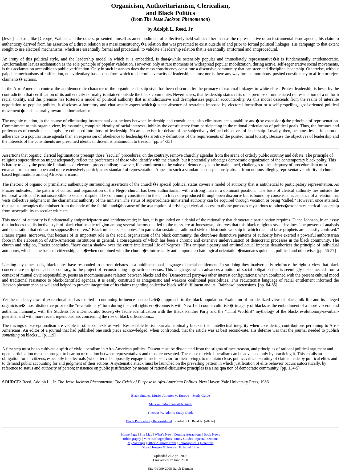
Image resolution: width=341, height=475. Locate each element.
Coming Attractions (187, 434)
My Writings (136, 443)
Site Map (146, 434)
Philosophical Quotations (195, 443)
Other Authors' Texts (162, 443)
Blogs (145, 447)
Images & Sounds (164, 447)
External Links (189, 447)
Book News (212, 434)
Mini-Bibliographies (158, 439)
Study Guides (183, 439)
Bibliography (132, 439)
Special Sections (206, 439)
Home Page (129, 434)
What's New (163, 434)
